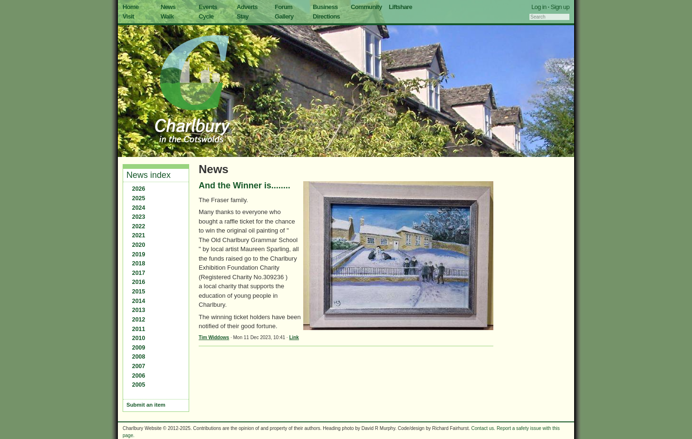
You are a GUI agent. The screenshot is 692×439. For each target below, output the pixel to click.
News (168, 6)
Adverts (247, 6)
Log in (539, 6)
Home (131, 6)
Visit (128, 16)
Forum (283, 6)
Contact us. (483, 428)
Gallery (284, 16)
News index (148, 175)
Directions (326, 16)
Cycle (206, 16)
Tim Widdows (214, 337)
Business (325, 6)
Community (366, 6)
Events (208, 6)
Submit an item (145, 405)
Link (294, 337)
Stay (243, 16)
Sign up (559, 6)
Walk (167, 16)
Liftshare (400, 6)
